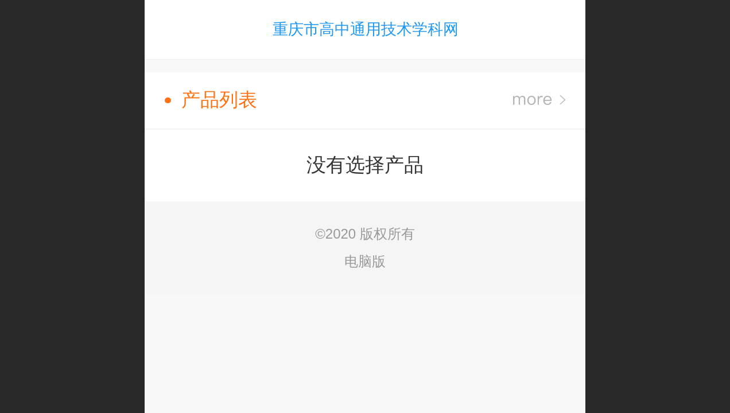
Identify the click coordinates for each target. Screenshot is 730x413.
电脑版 (365, 261)
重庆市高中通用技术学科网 (366, 29)
